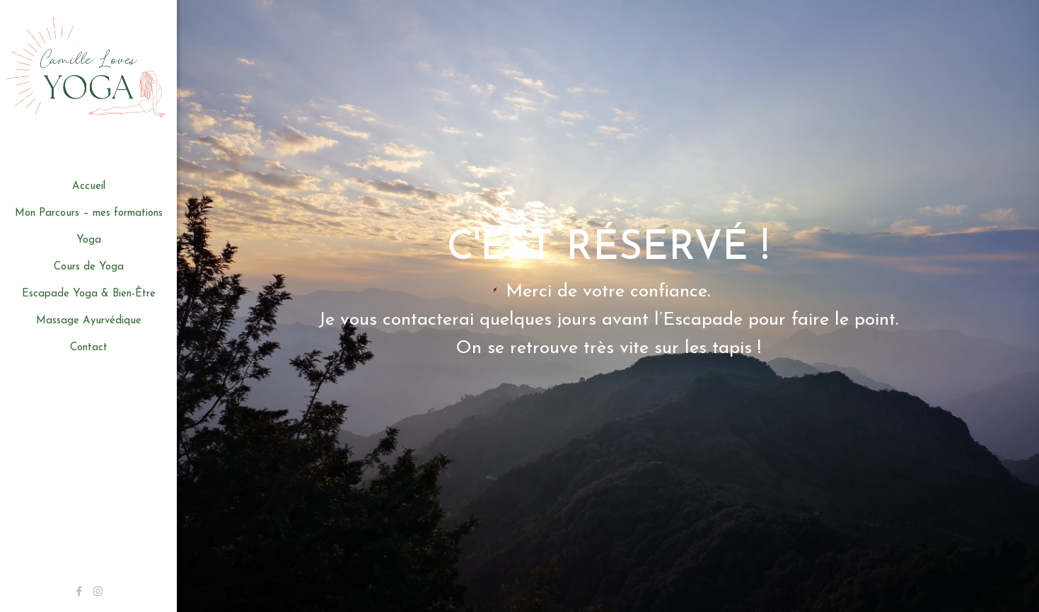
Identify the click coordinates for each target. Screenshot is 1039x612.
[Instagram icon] (98, 592)
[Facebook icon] (78, 592)
